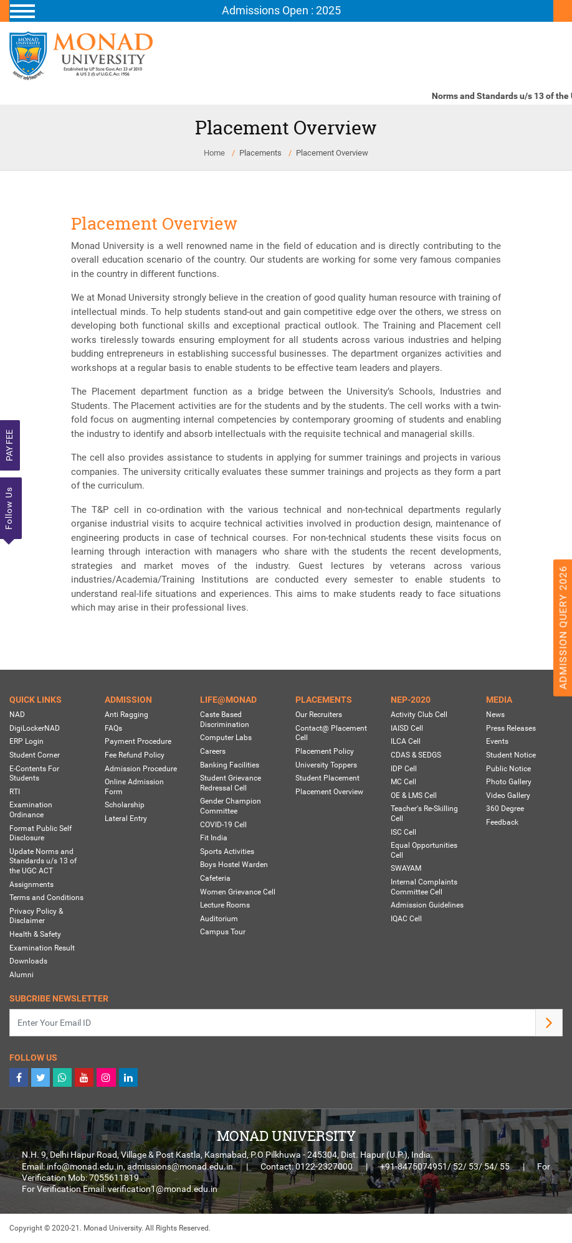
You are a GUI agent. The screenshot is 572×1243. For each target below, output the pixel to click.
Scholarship (125, 805)
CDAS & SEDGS (416, 755)
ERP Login (26, 742)
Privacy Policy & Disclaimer (36, 916)
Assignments (31, 884)
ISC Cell (403, 832)
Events (497, 742)
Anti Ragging (126, 715)
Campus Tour (222, 932)
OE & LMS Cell (414, 795)
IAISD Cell (407, 728)
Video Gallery (508, 795)
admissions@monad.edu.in (180, 1166)
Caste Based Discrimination (224, 720)
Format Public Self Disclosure (40, 833)
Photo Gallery (508, 781)
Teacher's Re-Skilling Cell (424, 814)
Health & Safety (35, 934)
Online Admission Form (134, 786)
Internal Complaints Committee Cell (424, 887)
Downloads (28, 961)
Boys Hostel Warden (234, 865)
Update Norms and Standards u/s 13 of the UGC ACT (43, 861)
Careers (213, 751)
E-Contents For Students (34, 773)
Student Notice (511, 755)
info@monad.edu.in (85, 1166)
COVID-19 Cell (223, 824)
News (495, 715)
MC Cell (403, 781)
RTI (14, 791)
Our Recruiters (318, 715)
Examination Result (42, 948)
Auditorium (219, 918)
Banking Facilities (229, 765)
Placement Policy (324, 751)
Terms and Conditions (46, 897)
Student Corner (34, 755)
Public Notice (508, 768)
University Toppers (326, 765)
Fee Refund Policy (134, 755)
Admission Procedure (141, 768)
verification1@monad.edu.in (162, 1189)
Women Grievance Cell (237, 892)
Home (214, 152)
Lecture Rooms (225, 905)
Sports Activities (227, 851)
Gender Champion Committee (230, 806)
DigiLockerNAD (34, 728)
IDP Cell (404, 768)
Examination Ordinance (30, 810)
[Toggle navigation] (281, 11)
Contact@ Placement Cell (331, 733)
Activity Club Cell (419, 715)
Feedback (502, 822)
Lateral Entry (126, 818)
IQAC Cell (406, 918)
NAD (17, 715)
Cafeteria (215, 878)
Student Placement (327, 778)
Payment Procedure (138, 742)
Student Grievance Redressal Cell (230, 783)
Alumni (21, 974)
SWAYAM (406, 869)
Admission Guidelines (427, 905)
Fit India (213, 837)
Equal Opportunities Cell (424, 850)
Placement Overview (332, 152)
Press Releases (511, 728)
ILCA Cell (406, 742)
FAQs (113, 728)
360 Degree (505, 809)
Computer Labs (226, 738)
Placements (260, 152)
